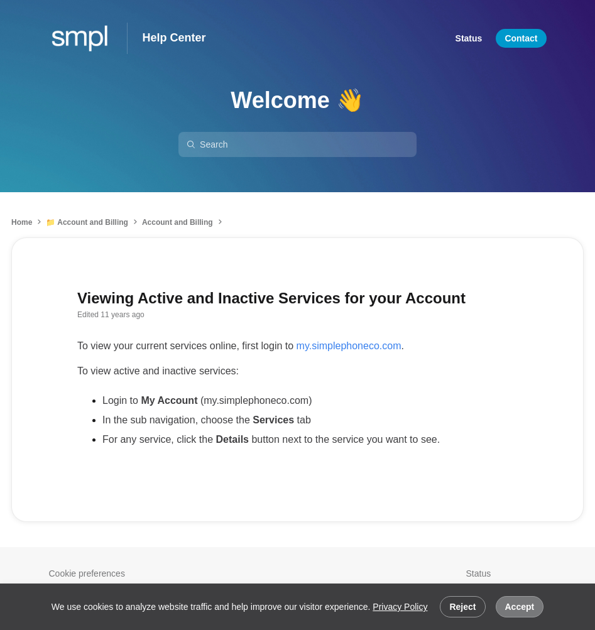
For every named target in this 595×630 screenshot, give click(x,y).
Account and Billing (177, 222)
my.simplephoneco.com (349, 345)
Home (21, 222)
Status (478, 573)
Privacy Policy (400, 607)
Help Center (174, 37)
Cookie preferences (87, 573)
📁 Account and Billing (87, 222)
